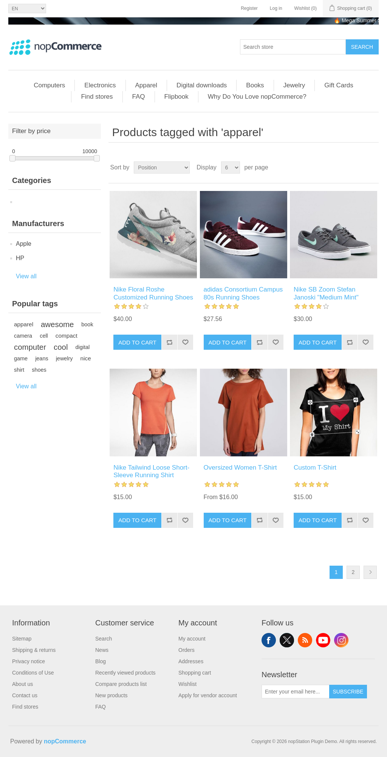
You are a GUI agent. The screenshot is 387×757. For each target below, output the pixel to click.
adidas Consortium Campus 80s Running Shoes (243, 293)
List (372, 167)
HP (20, 258)
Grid (358, 167)
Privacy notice (28, 661)
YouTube (323, 640)
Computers (49, 85)
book (87, 324)
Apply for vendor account (207, 695)
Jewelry (294, 85)
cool (61, 347)
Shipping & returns (34, 650)
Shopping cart (194, 673)
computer (30, 347)
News (101, 650)
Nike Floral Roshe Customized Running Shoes (153, 293)
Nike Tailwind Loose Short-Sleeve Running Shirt (151, 471)
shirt (19, 370)
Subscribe (348, 692)
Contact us (24, 695)
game (21, 358)
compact (66, 335)
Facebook (269, 640)
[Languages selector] (27, 8)
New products (111, 695)
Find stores (97, 96)
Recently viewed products (125, 673)
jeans (41, 358)
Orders (186, 650)
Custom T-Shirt (315, 467)
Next (370, 572)
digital (82, 347)
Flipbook (176, 96)
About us (22, 684)
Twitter (287, 640)
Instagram (341, 640)
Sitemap (21, 639)
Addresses (190, 661)
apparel (23, 324)
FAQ (138, 96)
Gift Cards (338, 85)
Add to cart (137, 342)
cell (44, 336)
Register (249, 8)
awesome (57, 324)
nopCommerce (65, 741)
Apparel (146, 85)
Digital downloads (201, 85)
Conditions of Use (33, 673)
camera (23, 336)
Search (103, 639)
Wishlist (187, 684)
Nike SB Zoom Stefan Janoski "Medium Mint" (326, 293)
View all (26, 276)
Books (255, 85)
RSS (305, 640)
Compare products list (121, 684)
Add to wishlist (185, 342)
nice (85, 358)
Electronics (100, 85)
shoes (39, 370)
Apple (23, 243)
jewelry (64, 358)
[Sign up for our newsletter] (296, 691)
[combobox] (293, 46)
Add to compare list (169, 342)
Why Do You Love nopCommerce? (257, 96)
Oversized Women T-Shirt (240, 467)
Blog (100, 661)
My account (192, 639)
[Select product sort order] (162, 167)
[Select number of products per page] (230, 167)
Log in (276, 8)
